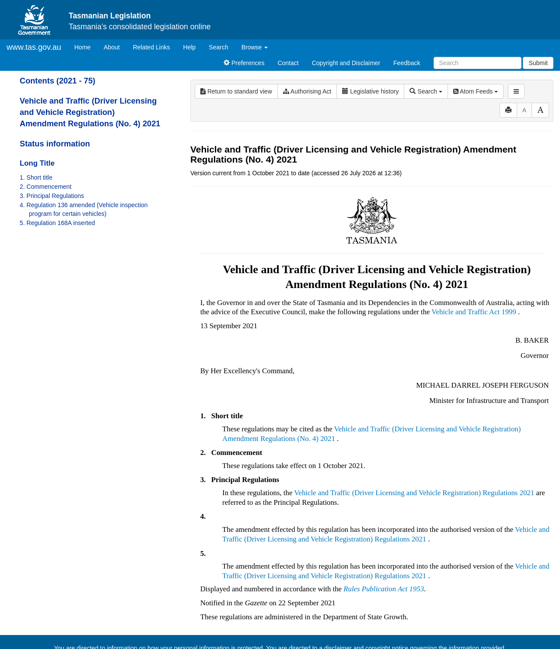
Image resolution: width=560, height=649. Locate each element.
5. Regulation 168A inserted (57, 222)
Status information (55, 143)
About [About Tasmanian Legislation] (112, 47)
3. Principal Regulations (52, 195)
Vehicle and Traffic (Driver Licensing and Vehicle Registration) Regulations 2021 (414, 493)
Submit (538, 62)
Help (189, 47)
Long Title (37, 163)
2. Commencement (45, 186)
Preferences (244, 62)
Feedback (406, 62)
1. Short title (36, 177)
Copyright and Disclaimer (346, 62)
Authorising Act (307, 91)
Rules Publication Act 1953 (383, 589)
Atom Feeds (475, 91)
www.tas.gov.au (34, 47)
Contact (287, 62)
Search (218, 47)
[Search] (478, 63)
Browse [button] (255, 47)
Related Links (151, 47)
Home (85, 46)
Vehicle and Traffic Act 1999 (473, 312)
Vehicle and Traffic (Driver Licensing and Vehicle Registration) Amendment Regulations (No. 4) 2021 (90, 112)
